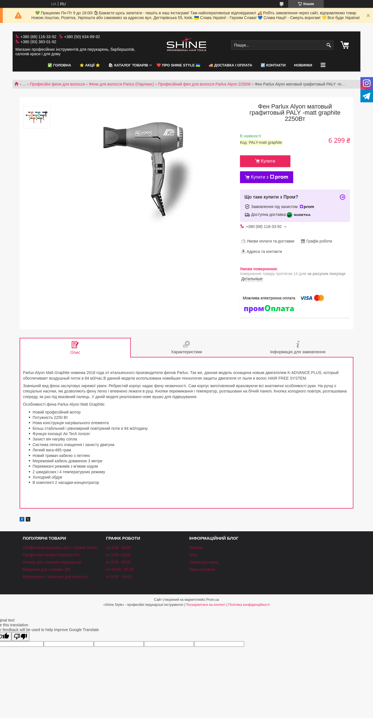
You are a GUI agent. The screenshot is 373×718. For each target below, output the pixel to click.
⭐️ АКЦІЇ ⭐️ (90, 65)
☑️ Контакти (273, 65)
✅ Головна (59, 65)
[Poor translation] (20, 636)
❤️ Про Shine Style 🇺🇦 (178, 65)
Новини (196, 547)
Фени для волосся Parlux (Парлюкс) (121, 84)
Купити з (269, 177)
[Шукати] (328, 45)
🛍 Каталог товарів (128, 65)
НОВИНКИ (303, 65)
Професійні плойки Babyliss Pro (51, 555)
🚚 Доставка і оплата (230, 65)
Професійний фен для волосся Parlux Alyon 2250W (204, 84)
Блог (193, 555)
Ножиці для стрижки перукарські (52, 562)
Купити (268, 161)
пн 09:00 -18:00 (119, 569)
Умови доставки (203, 562)
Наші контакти (202, 569)
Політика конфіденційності (249, 605)
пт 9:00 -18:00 (118, 555)
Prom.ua (212, 600)
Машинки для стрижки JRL (47, 569)
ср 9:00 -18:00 (118, 547)
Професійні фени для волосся (57, 84)
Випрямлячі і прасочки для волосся (55, 576)
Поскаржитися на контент (205, 605)
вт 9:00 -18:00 (118, 562)
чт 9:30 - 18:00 (119, 576)
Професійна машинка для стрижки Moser (60, 547)
